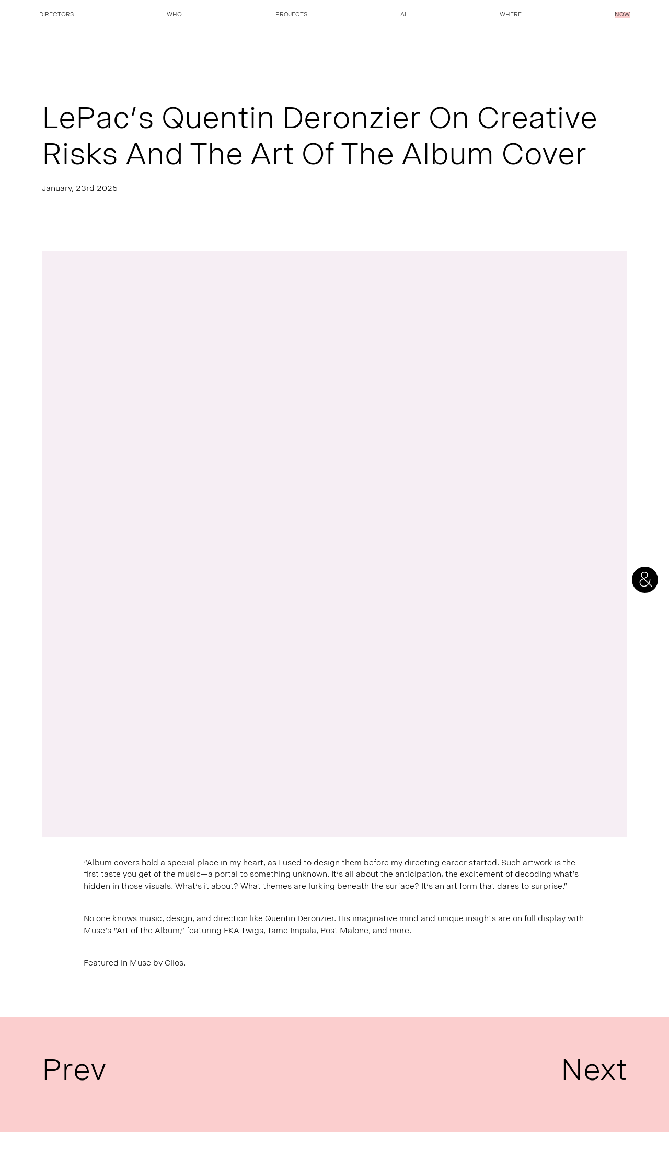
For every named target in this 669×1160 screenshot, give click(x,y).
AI (403, 15)
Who (174, 15)
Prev (74, 1074)
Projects (291, 15)
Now (622, 15)
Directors (56, 15)
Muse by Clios (156, 964)
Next (594, 1074)
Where (511, 15)
